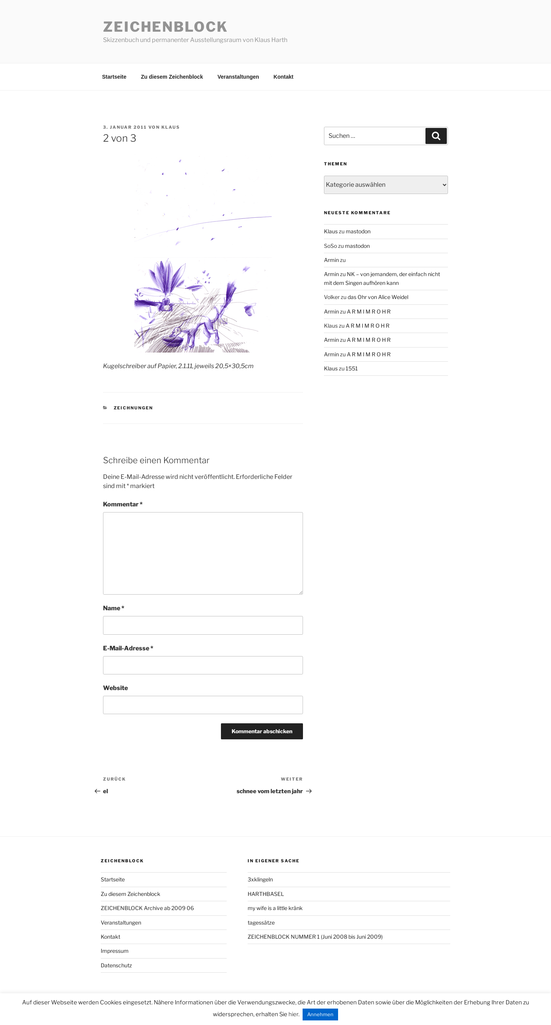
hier (293, 1014)
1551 (352, 368)
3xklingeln (260, 879)
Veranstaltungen (238, 77)
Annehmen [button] (320, 1014)
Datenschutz (116, 965)
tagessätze (261, 922)
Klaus (170, 127)
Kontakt (283, 77)
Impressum (115, 950)
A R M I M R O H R (369, 311)
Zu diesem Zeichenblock (172, 77)
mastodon (358, 231)
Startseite (114, 77)
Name (113, 608)
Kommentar (123, 504)
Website (115, 688)
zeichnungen (133, 408)
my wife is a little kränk (275, 908)
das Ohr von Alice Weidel (378, 297)
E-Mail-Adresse (128, 648)
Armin (331, 260)
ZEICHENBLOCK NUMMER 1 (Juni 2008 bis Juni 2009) (315, 936)
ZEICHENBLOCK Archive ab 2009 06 (147, 908)
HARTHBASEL (266, 894)
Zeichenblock (165, 26)
